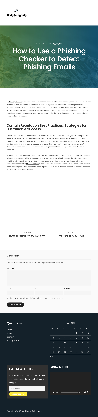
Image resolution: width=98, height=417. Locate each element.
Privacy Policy (13, 340)
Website (67, 288)
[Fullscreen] (88, 392)
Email (37, 288)
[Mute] (85, 392)
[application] (70, 383)
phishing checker (15, 102)
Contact (10, 337)
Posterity (38, 411)
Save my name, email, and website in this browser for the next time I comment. (36, 298)
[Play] (53, 392)
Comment (11, 268)
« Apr (52, 356)
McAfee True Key (33, 164)
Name (9, 288)
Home (9, 330)
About (9, 333)
